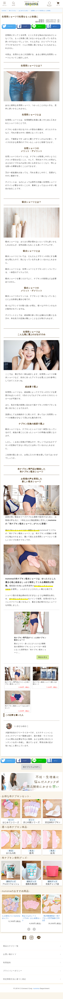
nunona (36, 988)
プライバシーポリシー (12, 970)
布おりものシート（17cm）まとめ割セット (31, 918)
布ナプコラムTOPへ (31, 767)
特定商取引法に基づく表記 (14, 979)
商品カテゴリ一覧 (10, 946)
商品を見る (42, 657)
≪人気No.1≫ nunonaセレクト (11, 917)
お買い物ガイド (9, 954)
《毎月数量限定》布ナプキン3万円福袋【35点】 (51, 918)
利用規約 (7, 962)
